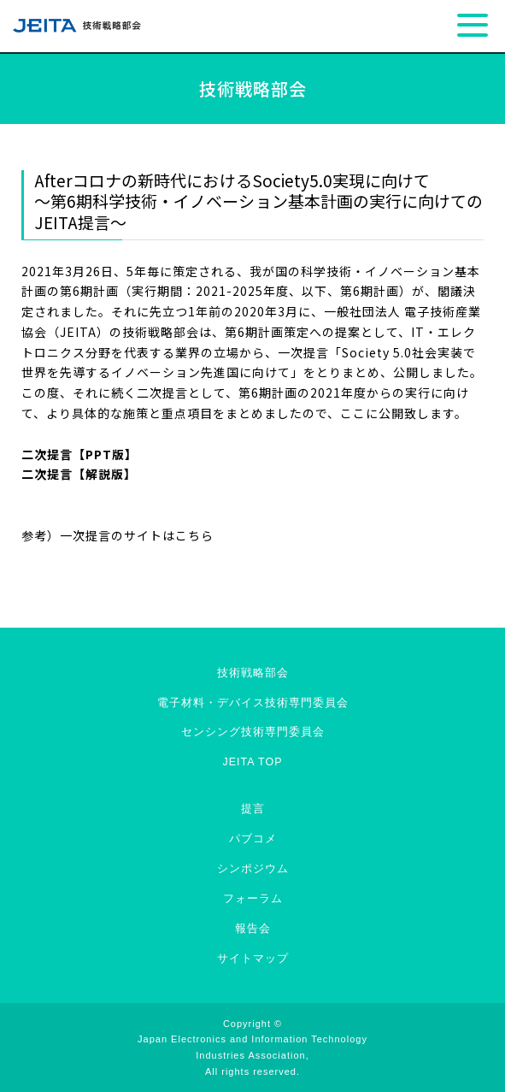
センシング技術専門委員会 (253, 732)
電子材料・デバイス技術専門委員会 (253, 703)
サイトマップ (253, 959)
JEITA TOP (252, 762)
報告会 (253, 929)
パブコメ (253, 839)
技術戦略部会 (253, 673)
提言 (253, 809)
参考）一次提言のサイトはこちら (117, 535)
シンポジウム (253, 869)
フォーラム (253, 899)
